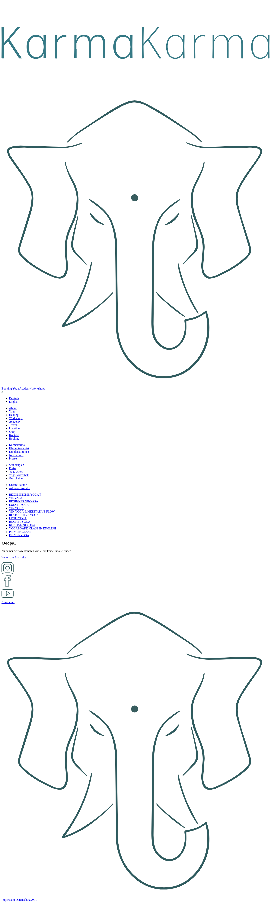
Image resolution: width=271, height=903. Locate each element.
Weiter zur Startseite (14, 557)
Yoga (16, 388)
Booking (7, 388)
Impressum (8, 899)
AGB (34, 899)
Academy (25, 388)
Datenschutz (23, 899)
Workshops (38, 388)
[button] (13, 408)
